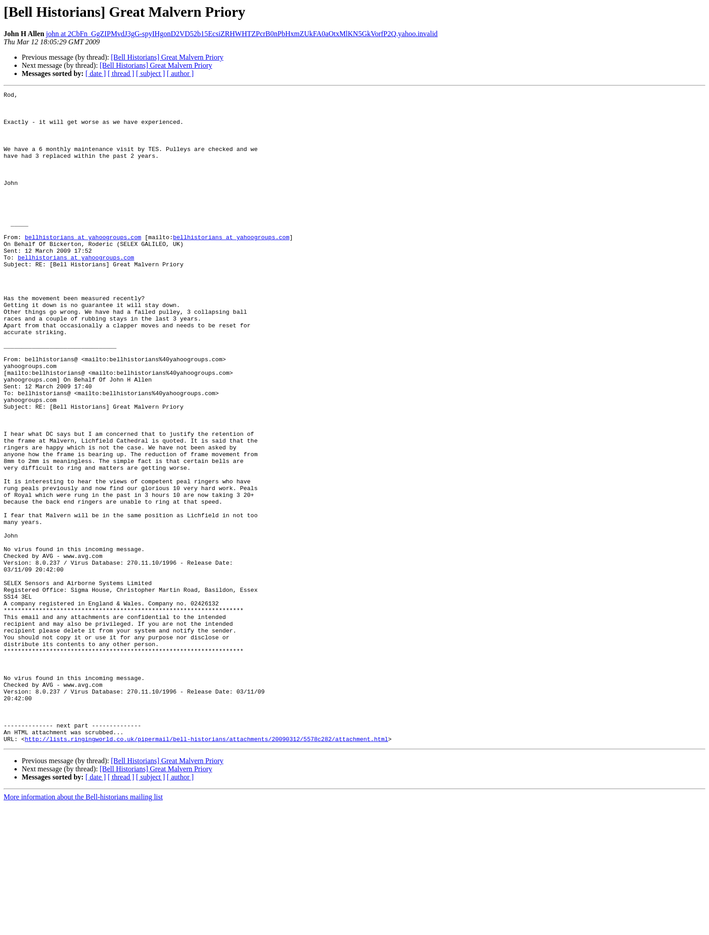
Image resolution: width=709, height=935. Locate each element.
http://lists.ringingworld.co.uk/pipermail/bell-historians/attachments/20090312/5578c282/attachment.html (206, 869)
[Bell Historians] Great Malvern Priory (167, 57)
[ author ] (180, 73)
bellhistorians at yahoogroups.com (83, 267)
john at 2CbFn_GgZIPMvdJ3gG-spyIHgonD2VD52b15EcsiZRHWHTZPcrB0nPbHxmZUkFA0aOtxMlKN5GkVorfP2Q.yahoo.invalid (242, 34)
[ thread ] (121, 73)
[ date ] (95, 73)
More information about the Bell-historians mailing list (83, 927)
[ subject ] (150, 73)
